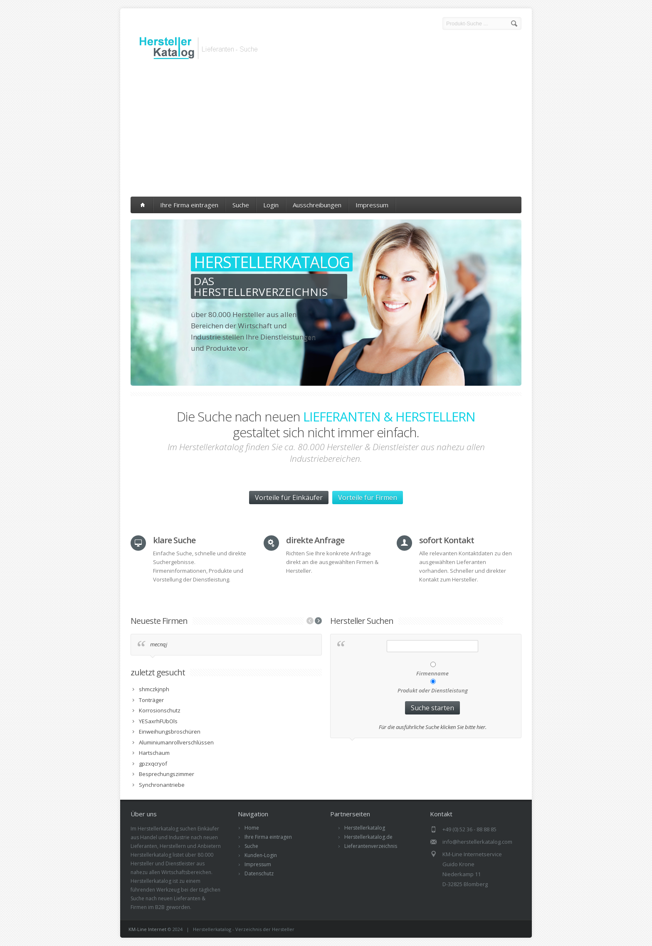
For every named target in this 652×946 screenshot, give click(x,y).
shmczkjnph (154, 689)
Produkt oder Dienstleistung (433, 690)
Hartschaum (154, 752)
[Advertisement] (326, 130)
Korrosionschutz (159, 710)
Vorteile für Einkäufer (289, 497)
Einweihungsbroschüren (169, 731)
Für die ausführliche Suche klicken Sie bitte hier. (433, 727)
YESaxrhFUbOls (158, 721)
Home (251, 827)
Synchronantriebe (162, 784)
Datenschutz (259, 873)
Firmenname (432, 673)
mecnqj (158, 644)
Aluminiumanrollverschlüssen (176, 742)
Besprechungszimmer (166, 774)
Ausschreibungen (317, 205)
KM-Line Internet (147, 929)
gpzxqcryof (153, 763)
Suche (240, 205)
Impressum (372, 205)
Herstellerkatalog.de (368, 836)
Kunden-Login (260, 855)
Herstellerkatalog (364, 827)
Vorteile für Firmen (367, 497)
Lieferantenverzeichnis (370, 846)
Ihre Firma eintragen (189, 205)
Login (271, 205)
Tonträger (151, 700)
